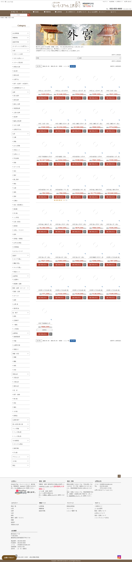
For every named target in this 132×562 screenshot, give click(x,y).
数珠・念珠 (17, 291)
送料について (81, 12)
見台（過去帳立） (19, 205)
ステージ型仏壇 (18, 62)
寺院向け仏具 (15, 524)
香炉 (15, 175)
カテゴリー (14, 503)
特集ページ (42, 503)
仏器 (15, 188)
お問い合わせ (128, 1)
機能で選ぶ (17, 263)
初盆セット (17, 271)
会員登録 (112, 1)
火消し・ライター (19, 230)
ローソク (16, 295)
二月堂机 (16, 329)
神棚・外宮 (8, 17)
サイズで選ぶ (17, 267)
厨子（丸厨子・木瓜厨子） (21, 83)
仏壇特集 (58, 12)
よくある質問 (92, 12)
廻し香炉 (16, 179)
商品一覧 (14, 12)
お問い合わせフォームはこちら (104, 490)
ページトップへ (119, 476)
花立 (15, 171)
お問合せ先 (98, 481)
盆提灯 (14, 255)
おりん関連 (17, 145)
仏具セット (17, 154)
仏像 (15, 137)
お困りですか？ (9, 557)
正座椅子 (16, 320)
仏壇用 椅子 (16, 420)
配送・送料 (42, 481)
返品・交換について (100, 515)
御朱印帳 (16, 448)
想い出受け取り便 (18, 424)
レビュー (102, 12)
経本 (15, 234)
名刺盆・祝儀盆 (18, 238)
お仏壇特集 (16, 33)
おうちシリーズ (18, 251)
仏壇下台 (16, 79)
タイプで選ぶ (17, 259)
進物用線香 (17, 336)
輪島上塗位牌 (17, 121)
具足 (15, 403)
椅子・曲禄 (17, 394)
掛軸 (15, 141)
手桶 (15, 341)
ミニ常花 (16, 217)
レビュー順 (66, 66)
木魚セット (17, 150)
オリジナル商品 (18, 444)
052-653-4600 (104, 486)
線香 (15, 300)
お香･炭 (16, 304)
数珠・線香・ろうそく (17, 517)
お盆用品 (15, 276)
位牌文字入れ (17, 129)
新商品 (15, 415)
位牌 (14, 92)
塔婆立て (16, 349)
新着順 (60, 66)
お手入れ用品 (17, 243)
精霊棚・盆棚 (17, 283)
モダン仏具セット (19, 58)
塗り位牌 (16, 95)
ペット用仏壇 (17, 432)
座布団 (15, 226)
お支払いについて (100, 513)
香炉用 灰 (16, 308)
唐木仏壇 (16, 75)
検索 (28, 15)
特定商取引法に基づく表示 (20, 557)
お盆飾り (16, 279)
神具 (15, 365)
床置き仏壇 (17, 66)
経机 (15, 316)
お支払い (13, 481)
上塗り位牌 (17, 112)
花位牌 (15, 116)
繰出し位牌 (17, 104)
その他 (15, 411)
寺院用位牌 (17, 108)
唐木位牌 (16, 100)
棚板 (15, 361)
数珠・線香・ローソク (19, 288)
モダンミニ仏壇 (18, 54)
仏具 (14, 133)
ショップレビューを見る (102, 517)
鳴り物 (15, 398)
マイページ (26, 12)
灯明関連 (16, 247)
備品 (15, 407)
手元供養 (16, 158)
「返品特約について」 (74, 496)
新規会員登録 (70, 506)
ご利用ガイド (119, 1)
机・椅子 (15, 312)
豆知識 (35, 12)
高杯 (15, 196)
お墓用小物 (17, 345)
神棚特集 (47, 12)
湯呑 (15, 192)
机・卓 (15, 390)
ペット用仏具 (17, 436)
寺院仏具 (15, 374)
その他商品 (16, 440)
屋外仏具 (16, 386)
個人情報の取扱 (34, 557)
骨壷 (15, 162)
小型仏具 (16, 382)
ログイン (105, 1)
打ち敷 (15, 452)
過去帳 (15, 209)
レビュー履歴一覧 (72, 511)
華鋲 (15, 183)
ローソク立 (17, 167)
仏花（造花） (17, 221)
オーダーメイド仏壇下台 (20, 46)
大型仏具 (16, 377)
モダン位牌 (17, 125)
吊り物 (15, 213)
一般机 (15, 324)
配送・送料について (50, 495)
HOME (2, 17)
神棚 (15, 357)
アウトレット (16, 457)
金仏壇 (15, 71)
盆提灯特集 (16, 42)
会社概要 (13, 530)
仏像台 (15, 200)
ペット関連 (16, 428)
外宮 (15, 370)
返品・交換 (70, 481)
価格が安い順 (46, 66)
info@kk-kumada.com (106, 484)
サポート (97, 503)
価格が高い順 (54, 66)
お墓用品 (15, 333)
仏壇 (14, 50)
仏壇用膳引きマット (19, 88)
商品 (14, 465)
